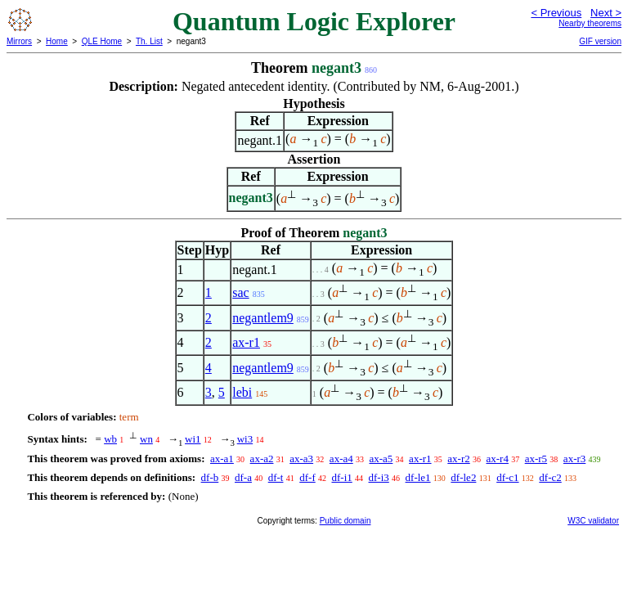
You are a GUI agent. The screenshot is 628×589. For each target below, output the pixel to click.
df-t (276, 477)
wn (146, 439)
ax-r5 (536, 458)
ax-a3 (301, 458)
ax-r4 (497, 458)
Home (57, 41)
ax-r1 (246, 342)
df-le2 (463, 477)
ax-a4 (341, 458)
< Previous (556, 13)
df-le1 (418, 477)
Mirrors (19, 41)
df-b (210, 477)
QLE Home (102, 41)
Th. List (149, 41)
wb (110, 439)
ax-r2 (458, 458)
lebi (242, 392)
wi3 (245, 439)
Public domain (345, 520)
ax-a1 (222, 458)
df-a (243, 477)
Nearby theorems (589, 23)
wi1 (193, 439)
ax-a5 (380, 458)
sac (240, 292)
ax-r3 (574, 458)
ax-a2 (262, 458)
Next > (605, 13)
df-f (307, 477)
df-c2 (550, 477)
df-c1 (507, 477)
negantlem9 (263, 318)
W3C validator (593, 520)
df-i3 (379, 477)
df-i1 (341, 477)
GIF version (600, 41)
